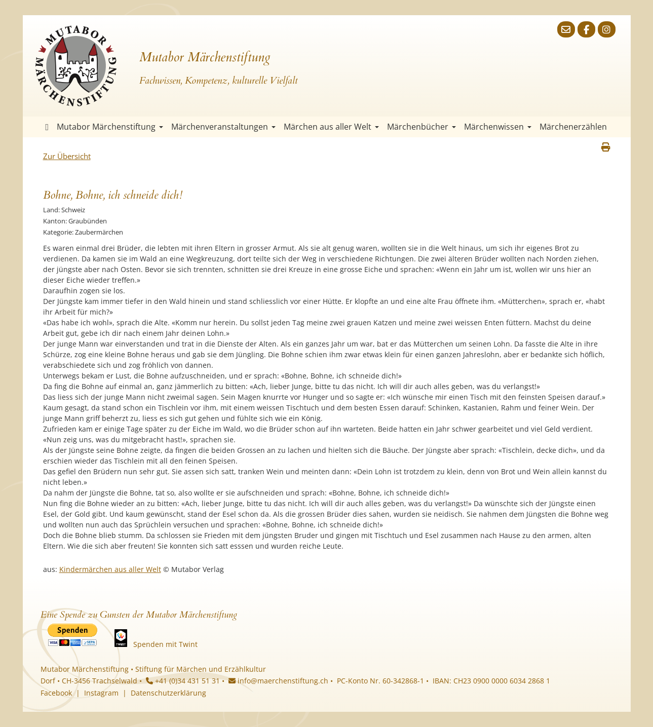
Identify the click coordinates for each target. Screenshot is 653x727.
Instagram (101, 693)
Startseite (47, 127)
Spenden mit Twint (165, 644)
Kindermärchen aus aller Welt (110, 569)
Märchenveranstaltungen (223, 126)
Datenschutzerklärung (168, 693)
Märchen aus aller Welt (331, 126)
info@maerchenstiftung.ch (278, 680)
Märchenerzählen (573, 126)
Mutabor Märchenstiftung (110, 126)
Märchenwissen (497, 126)
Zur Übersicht (67, 156)
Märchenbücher (421, 126)
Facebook (56, 693)
